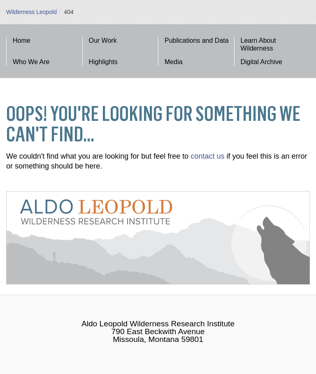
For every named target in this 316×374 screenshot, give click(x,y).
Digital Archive (261, 61)
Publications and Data (197, 40)
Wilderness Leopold (31, 12)
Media (174, 61)
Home (21, 40)
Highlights (103, 61)
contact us (207, 156)
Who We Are (31, 61)
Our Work (103, 40)
